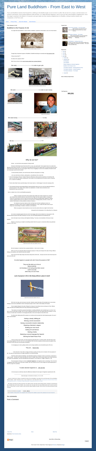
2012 (64, 56)
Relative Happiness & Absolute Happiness (71, 64)
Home (7, 21)
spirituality (44, 392)
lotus (27, 392)
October (65, 57)
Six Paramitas (66, 60)
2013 (64, 54)
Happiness (23, 392)
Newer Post (9, 431)
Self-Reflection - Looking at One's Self (75, 41)
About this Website (23, 21)
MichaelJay (54, 444)
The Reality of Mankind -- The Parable (75, 34)
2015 (64, 51)
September (66, 59)
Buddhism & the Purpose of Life (69, 65)
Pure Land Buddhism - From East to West (46, 6)
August (65, 72)
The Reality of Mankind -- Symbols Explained (72, 69)
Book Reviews (32, 21)
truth (47, 392)
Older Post (55, 431)
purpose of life (39, 392)
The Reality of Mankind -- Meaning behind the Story (73, 67)
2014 (64, 53)
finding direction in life (17, 392)
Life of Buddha (66, 62)
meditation (35, 392)
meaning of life (30, 392)
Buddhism (12, 392)
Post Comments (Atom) (16, 433)
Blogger (63, 444)
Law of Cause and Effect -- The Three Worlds (76, 27)
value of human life (51, 392)
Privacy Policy (14, 21)
